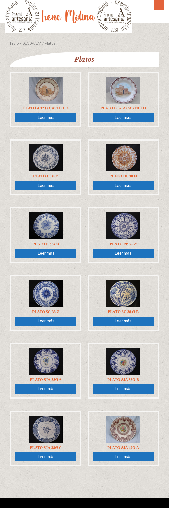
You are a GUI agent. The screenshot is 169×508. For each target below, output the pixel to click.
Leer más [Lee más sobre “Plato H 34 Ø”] (46, 185)
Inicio (14, 43)
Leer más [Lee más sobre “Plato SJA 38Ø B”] (123, 388)
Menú (159, 5)
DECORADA (31, 43)
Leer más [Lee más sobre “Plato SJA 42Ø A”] (123, 456)
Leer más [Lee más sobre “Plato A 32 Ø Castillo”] (46, 117)
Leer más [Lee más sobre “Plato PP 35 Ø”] (123, 253)
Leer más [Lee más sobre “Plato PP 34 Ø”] (46, 253)
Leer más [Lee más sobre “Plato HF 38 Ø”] (123, 185)
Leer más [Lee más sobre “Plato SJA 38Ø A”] (46, 388)
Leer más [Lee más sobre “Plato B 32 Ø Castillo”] (123, 117)
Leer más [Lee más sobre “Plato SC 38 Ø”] (46, 321)
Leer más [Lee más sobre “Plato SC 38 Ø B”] (123, 321)
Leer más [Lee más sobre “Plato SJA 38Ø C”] (46, 456)
